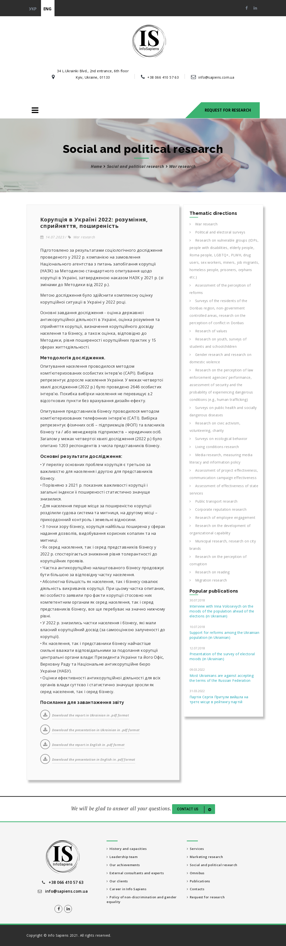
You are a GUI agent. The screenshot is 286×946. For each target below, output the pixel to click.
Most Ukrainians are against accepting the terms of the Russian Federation (222, 678)
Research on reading (210, 572)
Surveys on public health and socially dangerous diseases (223, 411)
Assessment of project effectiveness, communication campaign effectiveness (224, 474)
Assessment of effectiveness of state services (224, 489)
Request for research (228, 110)
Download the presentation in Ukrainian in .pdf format (96, 730)
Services (196, 848)
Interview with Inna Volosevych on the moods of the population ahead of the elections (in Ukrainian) (222, 611)
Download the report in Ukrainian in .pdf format (90, 715)
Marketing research (206, 857)
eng (47, 9)
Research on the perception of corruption (218, 560)
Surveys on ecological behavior (218, 438)
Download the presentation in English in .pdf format (93, 759)
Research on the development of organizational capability (220, 529)
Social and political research (135, 166)
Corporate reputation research (218, 509)
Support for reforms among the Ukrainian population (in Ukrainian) (224, 635)
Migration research (208, 580)
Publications (200, 882)
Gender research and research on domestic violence (220, 358)
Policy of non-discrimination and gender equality (138, 901)
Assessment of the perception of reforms (220, 289)
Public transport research (214, 501)
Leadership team (124, 857)
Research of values (208, 331)
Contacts (197, 890)
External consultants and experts (139, 874)
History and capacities (129, 848)
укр (33, 9)
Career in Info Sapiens (128, 890)
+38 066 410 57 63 (163, 77)
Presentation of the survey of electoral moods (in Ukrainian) (222, 656)
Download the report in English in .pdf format (88, 744)
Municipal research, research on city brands (223, 545)
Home (96, 166)
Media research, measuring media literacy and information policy (221, 458)
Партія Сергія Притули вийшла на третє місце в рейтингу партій (219, 699)
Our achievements (125, 865)
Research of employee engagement (222, 517)
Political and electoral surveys (217, 232)
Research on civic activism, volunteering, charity (215, 427)
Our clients (118, 882)
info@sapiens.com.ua (216, 77)
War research (81, 237)
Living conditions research (214, 446)
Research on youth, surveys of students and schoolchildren (218, 343)
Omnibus (196, 874)
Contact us (195, 809)
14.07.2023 (52, 237)
